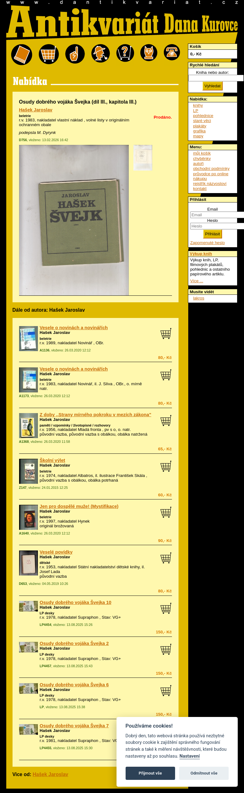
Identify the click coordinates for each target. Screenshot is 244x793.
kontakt (200, 188)
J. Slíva (105, 383)
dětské (45, 563)
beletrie (25, 116)
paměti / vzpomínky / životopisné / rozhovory (75, 425)
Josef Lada (50, 571)
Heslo (212, 220)
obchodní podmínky (211, 168)
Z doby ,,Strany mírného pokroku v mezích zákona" (95, 414)
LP (195, 110)
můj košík (202, 153)
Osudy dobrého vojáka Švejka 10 (76, 602)
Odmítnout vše (203, 773)
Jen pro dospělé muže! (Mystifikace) (79, 506)
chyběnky (202, 158)
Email (212, 209)
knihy (198, 105)
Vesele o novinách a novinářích (74, 327)
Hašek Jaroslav (36, 109)
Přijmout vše (150, 773)
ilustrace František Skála (122, 475)
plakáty (199, 126)
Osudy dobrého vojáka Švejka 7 (74, 725)
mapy (198, 136)
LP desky (47, 613)
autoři (198, 163)
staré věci (202, 120)
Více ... (196, 281)
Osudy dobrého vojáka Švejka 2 (74, 643)
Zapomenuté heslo (207, 242)
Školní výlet (52, 460)
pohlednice (203, 115)
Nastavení (189, 756)
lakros (199, 298)
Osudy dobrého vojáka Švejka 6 (74, 684)
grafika (199, 131)
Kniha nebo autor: (212, 72)
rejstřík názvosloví (210, 183)
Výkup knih (201, 253)
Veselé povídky (56, 552)
